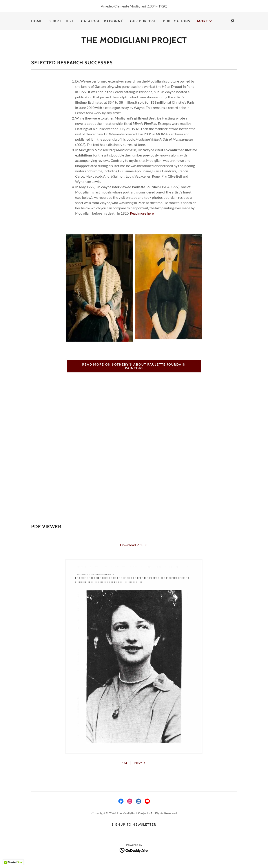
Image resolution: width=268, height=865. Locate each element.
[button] (204, 21)
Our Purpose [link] (143, 21)
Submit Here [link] (61, 21)
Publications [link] (176, 21)
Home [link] (36, 21)
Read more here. (142, 213)
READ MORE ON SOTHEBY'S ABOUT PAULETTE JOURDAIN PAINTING (134, 366)
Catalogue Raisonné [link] (102, 21)
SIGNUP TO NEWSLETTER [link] (134, 824)
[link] (134, 42)
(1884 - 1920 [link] (156, 6)
